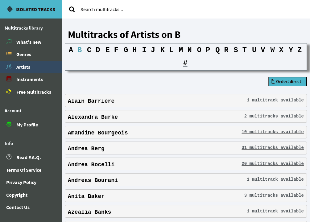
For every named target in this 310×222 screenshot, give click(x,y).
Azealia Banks (89, 212)
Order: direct (288, 81)
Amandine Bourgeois (98, 133)
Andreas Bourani (93, 181)
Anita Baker (86, 196)
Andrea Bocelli (91, 165)
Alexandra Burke (93, 117)
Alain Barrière (91, 101)
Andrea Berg (86, 149)
